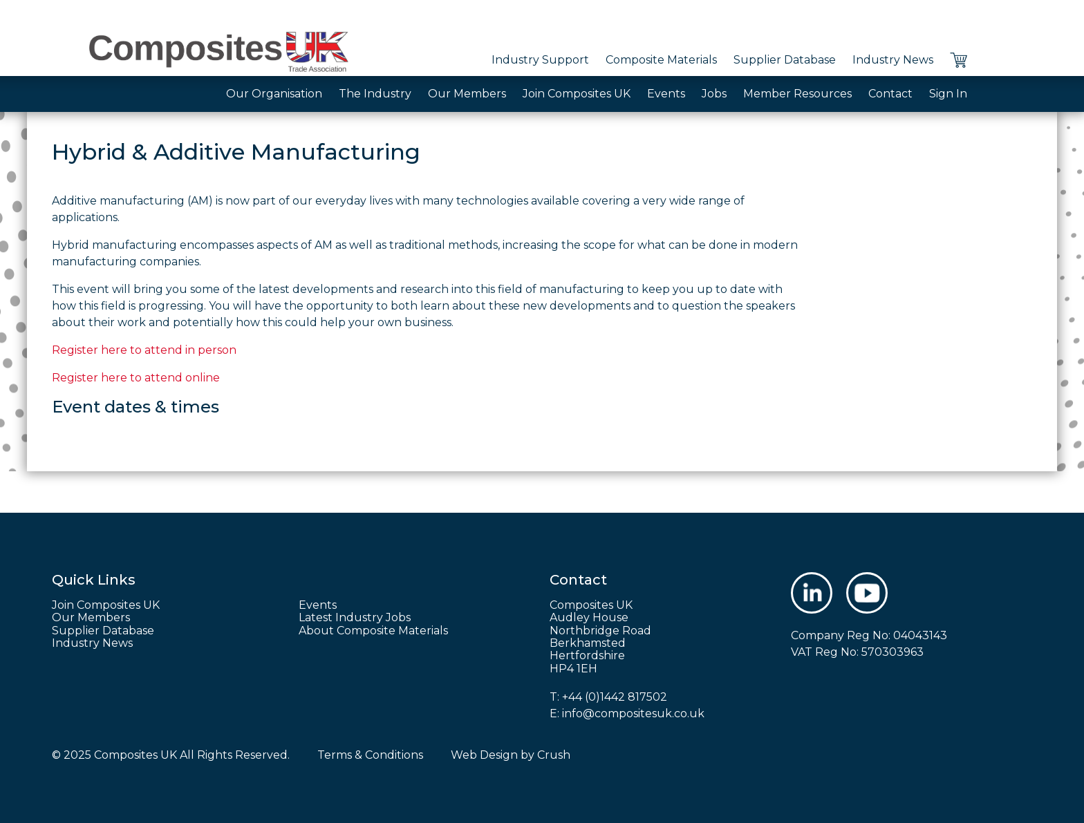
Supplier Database (784, 59)
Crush (553, 754)
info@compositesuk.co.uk (633, 713)
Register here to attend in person (144, 350)
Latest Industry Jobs (355, 618)
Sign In (948, 93)
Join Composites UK (576, 93)
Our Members (467, 93)
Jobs (714, 93)
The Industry (375, 93)
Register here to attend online (136, 377)
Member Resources (797, 93)
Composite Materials (661, 59)
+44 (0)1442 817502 (614, 696)
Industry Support (540, 59)
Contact (890, 93)
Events (666, 93)
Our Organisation (274, 93)
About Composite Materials (373, 631)
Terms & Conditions (370, 754)
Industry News (892, 59)
